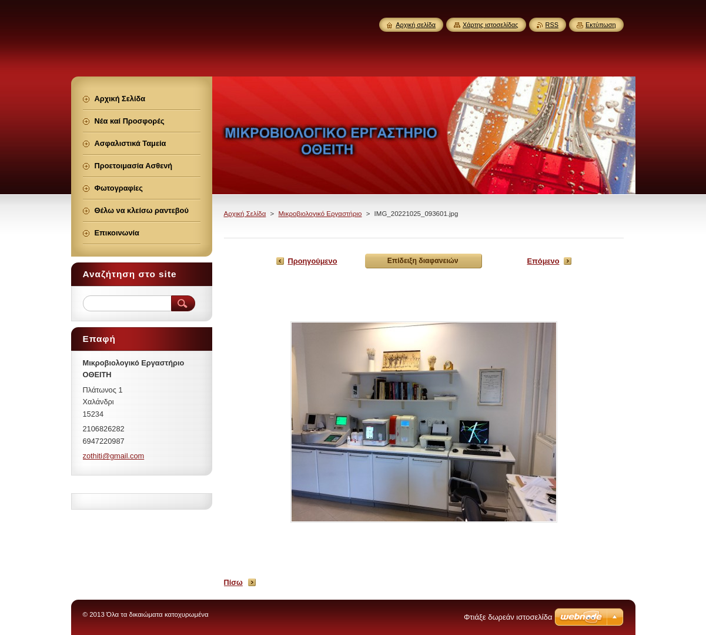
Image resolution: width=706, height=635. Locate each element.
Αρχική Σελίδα (245, 213)
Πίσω (233, 582)
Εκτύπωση (600, 24)
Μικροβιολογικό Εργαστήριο (320, 213)
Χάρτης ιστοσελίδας (490, 24)
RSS (552, 24)
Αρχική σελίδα (416, 24)
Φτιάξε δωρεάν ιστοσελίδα (508, 617)
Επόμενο (543, 261)
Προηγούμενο (312, 261)
